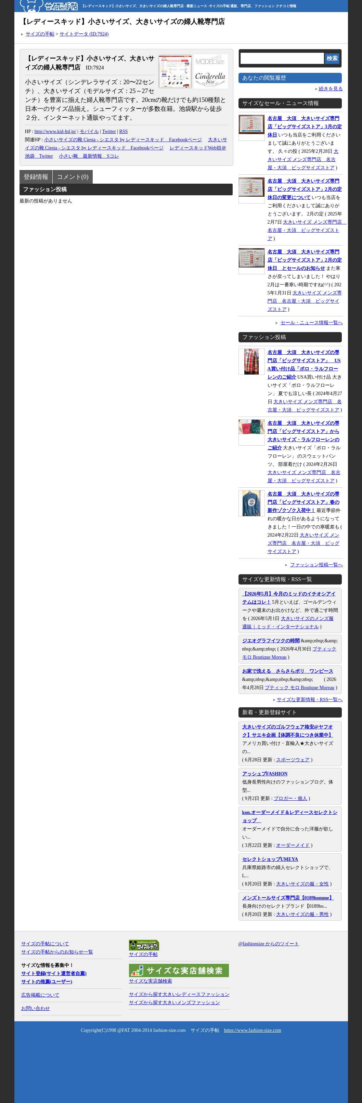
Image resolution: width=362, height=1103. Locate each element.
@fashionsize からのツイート (268, 943)
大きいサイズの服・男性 (302, 914)
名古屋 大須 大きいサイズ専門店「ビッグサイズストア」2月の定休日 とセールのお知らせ (305, 260)
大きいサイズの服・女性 (302, 884)
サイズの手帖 (40, 34)
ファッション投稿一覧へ (316, 564)
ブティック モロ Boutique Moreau (299, 687)
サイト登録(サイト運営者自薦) (54, 973)
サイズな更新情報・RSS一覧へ (310, 699)
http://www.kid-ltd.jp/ (55, 131)
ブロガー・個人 (290, 798)
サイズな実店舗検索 (150, 981)
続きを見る (331, 88)
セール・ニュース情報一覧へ (312, 322)
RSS (123, 131)
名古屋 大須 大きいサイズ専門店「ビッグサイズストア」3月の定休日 (305, 126)
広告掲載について (40, 995)
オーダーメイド (293, 845)
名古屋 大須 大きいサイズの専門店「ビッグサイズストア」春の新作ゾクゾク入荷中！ (303, 502)
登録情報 (36, 176)
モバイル (89, 131)
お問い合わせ (35, 1008)
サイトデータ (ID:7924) (84, 34)
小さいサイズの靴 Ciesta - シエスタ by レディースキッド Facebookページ (123, 139)
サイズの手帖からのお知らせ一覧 (57, 952)
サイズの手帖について (45, 943)
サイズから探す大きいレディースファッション (179, 994)
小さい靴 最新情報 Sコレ (89, 156)
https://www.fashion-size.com (252, 1030)
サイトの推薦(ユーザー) (46, 981)
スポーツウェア (293, 759)
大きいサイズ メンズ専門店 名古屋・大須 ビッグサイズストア (303, 159)
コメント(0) (73, 176)
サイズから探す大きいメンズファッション (174, 1002)
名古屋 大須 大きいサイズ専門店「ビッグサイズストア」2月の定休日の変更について (305, 189)
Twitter (109, 131)
